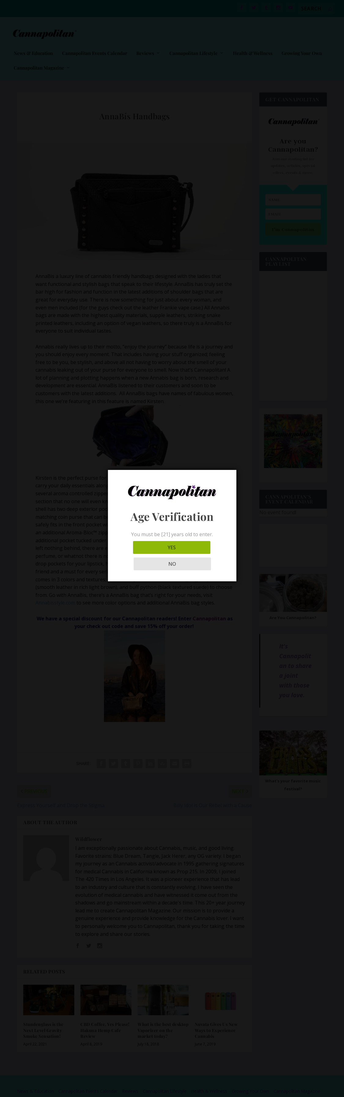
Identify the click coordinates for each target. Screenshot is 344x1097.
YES (145, 555)
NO (199, 555)
